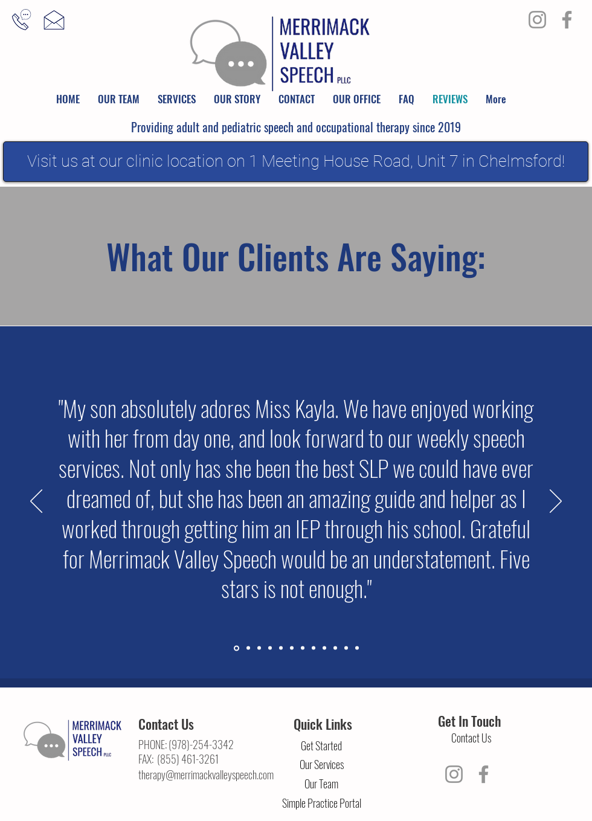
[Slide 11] (346, 648)
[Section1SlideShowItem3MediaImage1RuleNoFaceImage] (259, 648)
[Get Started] (321, 746)
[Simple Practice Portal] (321, 803)
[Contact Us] (471, 738)
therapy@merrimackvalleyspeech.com (206, 774)
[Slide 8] (313, 648)
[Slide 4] (270, 648)
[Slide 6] (292, 648)
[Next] (556, 502)
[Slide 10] (335, 648)
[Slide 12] (357, 648)
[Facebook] (567, 19)
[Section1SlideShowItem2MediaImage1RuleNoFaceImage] (248, 648)
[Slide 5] (281, 648)
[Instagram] (537, 19)
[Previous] (36, 502)
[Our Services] (321, 765)
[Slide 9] (324, 648)
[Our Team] (321, 784)
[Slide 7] (302, 648)
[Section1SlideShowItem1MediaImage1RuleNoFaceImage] (236, 648)
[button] (119, 99)
